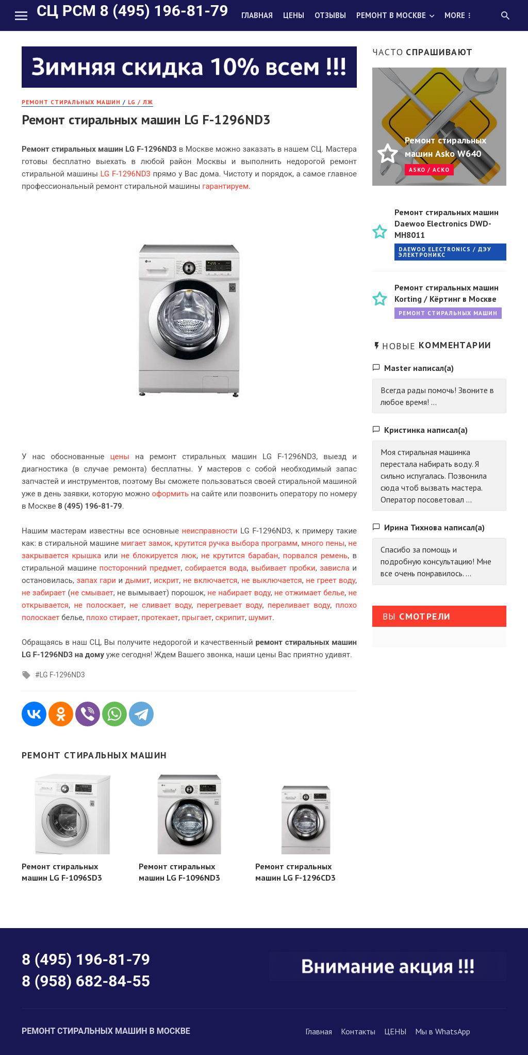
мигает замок (146, 543)
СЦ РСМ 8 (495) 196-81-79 (132, 11)
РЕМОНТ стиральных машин (71, 102)
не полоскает (99, 605)
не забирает (43, 592)
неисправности (210, 530)
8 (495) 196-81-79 (86, 959)
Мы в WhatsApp (442, 1031)
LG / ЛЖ (140, 102)
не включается (210, 580)
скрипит (230, 617)
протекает (159, 617)
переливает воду (299, 605)
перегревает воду (229, 605)
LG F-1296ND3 (62, 675)
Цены (293, 15)
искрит (166, 580)
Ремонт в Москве (391, 15)
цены (119, 456)
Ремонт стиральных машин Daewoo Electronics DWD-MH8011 (446, 223)
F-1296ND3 (131, 173)
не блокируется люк (158, 555)
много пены (322, 543)
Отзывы (330, 15)
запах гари (96, 580)
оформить (170, 493)
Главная (257, 15)
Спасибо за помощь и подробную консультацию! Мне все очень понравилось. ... (436, 561)
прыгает (196, 617)
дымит (137, 580)
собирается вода (216, 568)
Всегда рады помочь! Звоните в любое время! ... (437, 396)
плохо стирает (112, 617)
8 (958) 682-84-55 (86, 981)
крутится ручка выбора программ (236, 543)
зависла (335, 568)
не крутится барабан (239, 555)
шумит (260, 617)
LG (104, 173)
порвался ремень (315, 555)
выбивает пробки (283, 568)
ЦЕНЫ (395, 1031)
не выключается (271, 580)
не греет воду (330, 580)
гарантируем (225, 186)
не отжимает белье (309, 592)
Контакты (358, 1031)
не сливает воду (160, 605)
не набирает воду (238, 592)
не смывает (92, 592)
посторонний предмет (140, 568)
